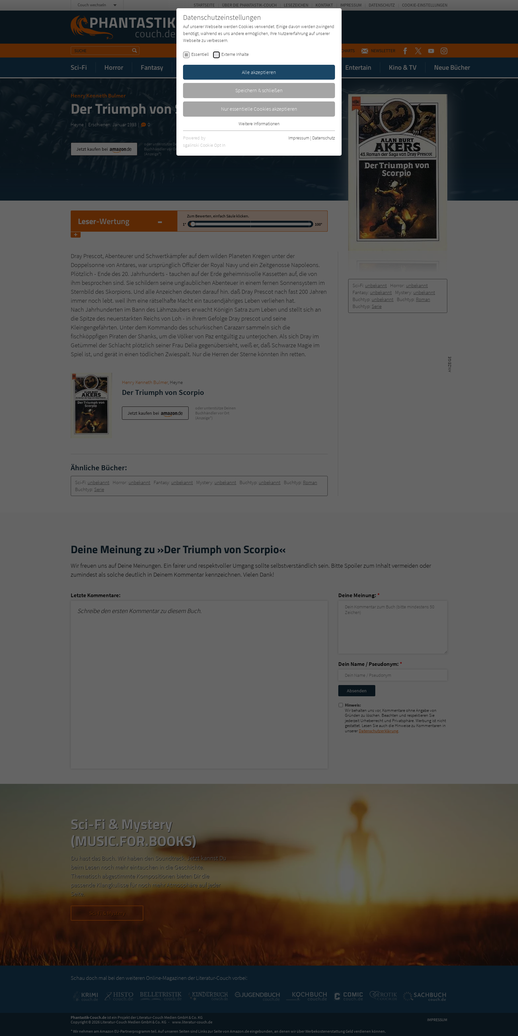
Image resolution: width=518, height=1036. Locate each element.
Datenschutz (323, 138)
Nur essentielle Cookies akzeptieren (259, 108)
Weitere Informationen (259, 124)
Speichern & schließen (259, 90)
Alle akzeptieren (259, 72)
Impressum (298, 138)
